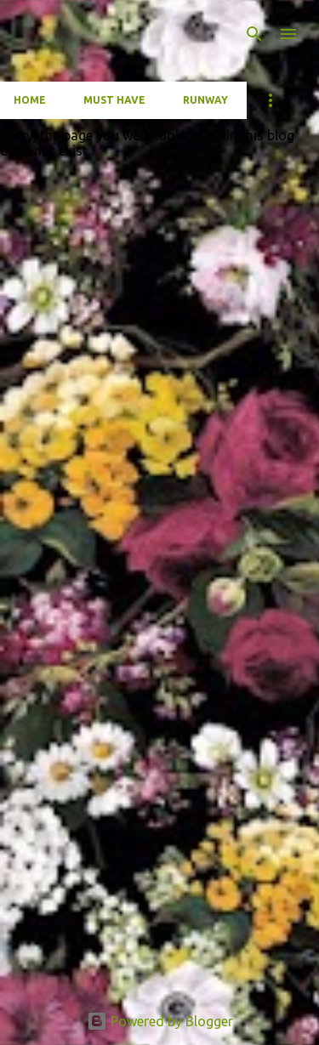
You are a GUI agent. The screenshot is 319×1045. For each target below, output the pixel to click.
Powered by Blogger (160, 1021)
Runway (205, 99)
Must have (114, 99)
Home (30, 99)
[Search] (254, 34)
